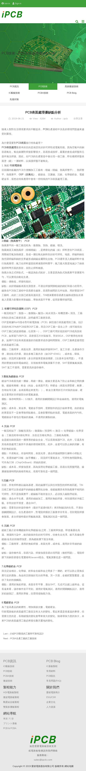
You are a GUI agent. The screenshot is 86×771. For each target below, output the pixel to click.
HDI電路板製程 (11, 692)
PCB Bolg (71, 92)
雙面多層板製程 (11, 707)
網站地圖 (69, 766)
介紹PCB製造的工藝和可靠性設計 (27, 633)
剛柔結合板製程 (11, 702)
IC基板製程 (51, 666)
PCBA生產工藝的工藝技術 (23, 638)
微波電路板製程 (11, 697)
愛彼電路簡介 (53, 692)
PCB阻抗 (50, 676)
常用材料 (50, 671)
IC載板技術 (14, 92)
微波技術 (7, 680)
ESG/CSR (51, 697)
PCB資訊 (14, 86)
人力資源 (50, 707)
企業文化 (50, 702)
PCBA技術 (43, 92)
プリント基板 (10, 723)
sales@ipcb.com (43, 759)
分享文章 (78, 118)
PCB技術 (43, 86)
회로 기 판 (8, 718)
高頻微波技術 (71, 86)
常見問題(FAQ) (53, 680)
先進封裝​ (14, 99)
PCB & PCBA (9, 728)
